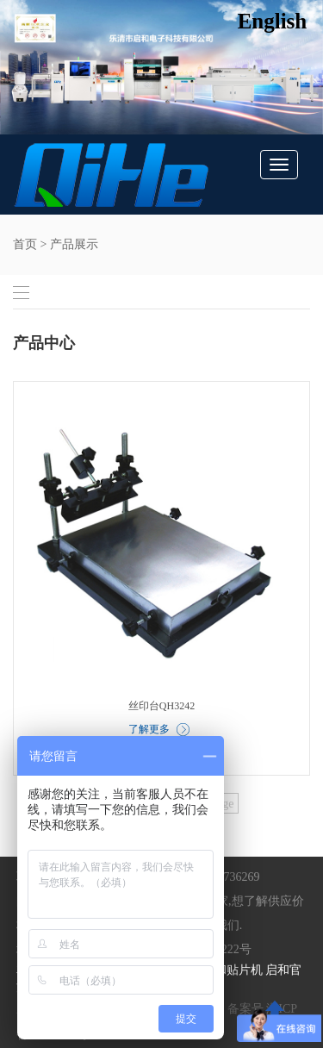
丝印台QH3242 (161, 706)
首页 (25, 244)
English (272, 21)
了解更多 (158, 729)
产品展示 (74, 244)
